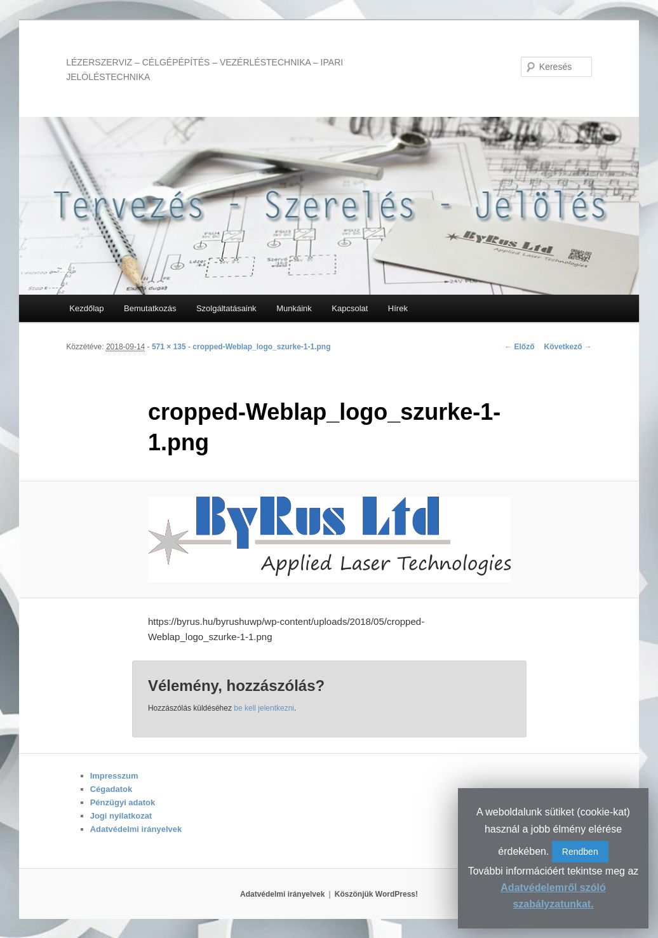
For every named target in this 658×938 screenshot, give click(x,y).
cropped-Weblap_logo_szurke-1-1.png (261, 346)
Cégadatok (111, 789)
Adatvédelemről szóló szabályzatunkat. (552, 895)
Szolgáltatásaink (226, 308)
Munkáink (294, 308)
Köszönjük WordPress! (376, 894)
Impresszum (114, 776)
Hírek (398, 308)
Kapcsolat (350, 308)
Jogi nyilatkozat (121, 816)
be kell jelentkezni (264, 708)
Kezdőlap (86, 308)
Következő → (567, 346)
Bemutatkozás (150, 308)
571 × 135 (169, 346)
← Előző (519, 346)
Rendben (580, 852)
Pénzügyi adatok (123, 802)
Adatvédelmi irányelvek (136, 829)
